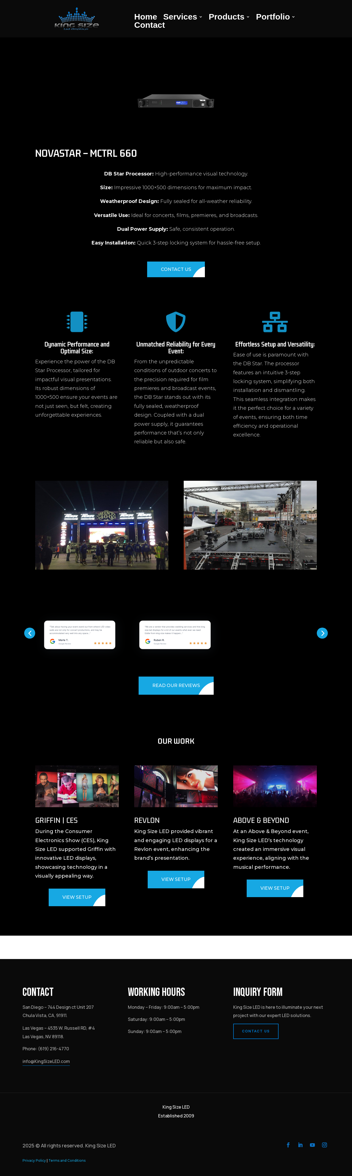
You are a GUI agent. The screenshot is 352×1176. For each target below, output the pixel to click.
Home (145, 18)
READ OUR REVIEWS (176, 685)
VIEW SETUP (77, 897)
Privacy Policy (34, 1160)
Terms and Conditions (67, 1160)
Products (226, 18)
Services (180, 18)
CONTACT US (176, 269)
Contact (149, 26)
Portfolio (273, 18)
